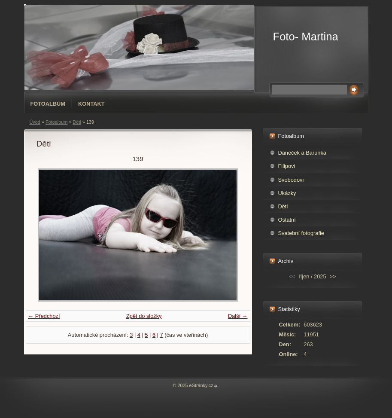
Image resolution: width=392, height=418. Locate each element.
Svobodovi (291, 180)
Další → (238, 316)
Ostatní (287, 220)
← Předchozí (44, 316)
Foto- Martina (305, 37)
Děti (77, 122)
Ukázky (287, 193)
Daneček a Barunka (302, 153)
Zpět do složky (144, 316)
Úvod (35, 122)
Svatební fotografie (301, 233)
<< (292, 276)
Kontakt (91, 104)
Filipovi (286, 166)
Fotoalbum (48, 104)
